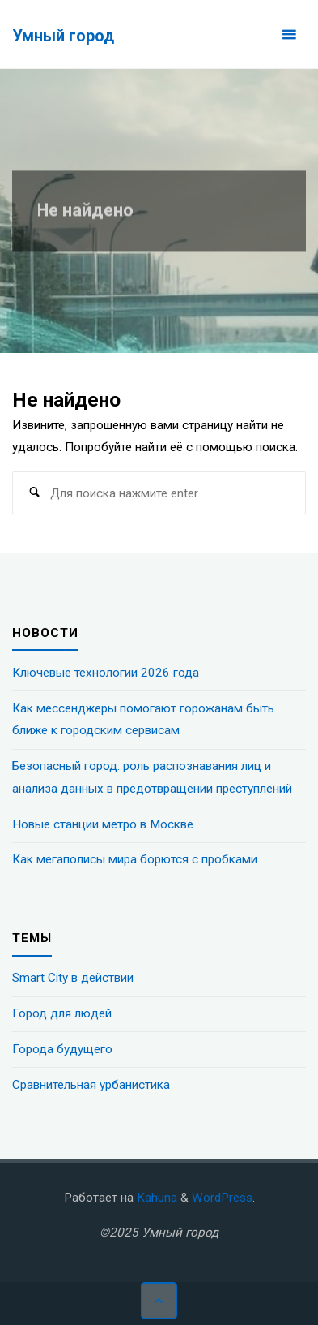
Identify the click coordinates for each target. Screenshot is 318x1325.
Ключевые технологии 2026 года (105, 672)
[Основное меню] (289, 34)
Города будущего (62, 1049)
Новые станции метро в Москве (102, 824)
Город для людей (62, 1013)
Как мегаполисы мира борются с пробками (134, 859)
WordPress (222, 1197)
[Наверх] (159, 1300)
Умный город (63, 35)
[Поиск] (34, 493)
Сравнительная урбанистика (91, 1085)
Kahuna (155, 1197)
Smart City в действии (73, 977)
